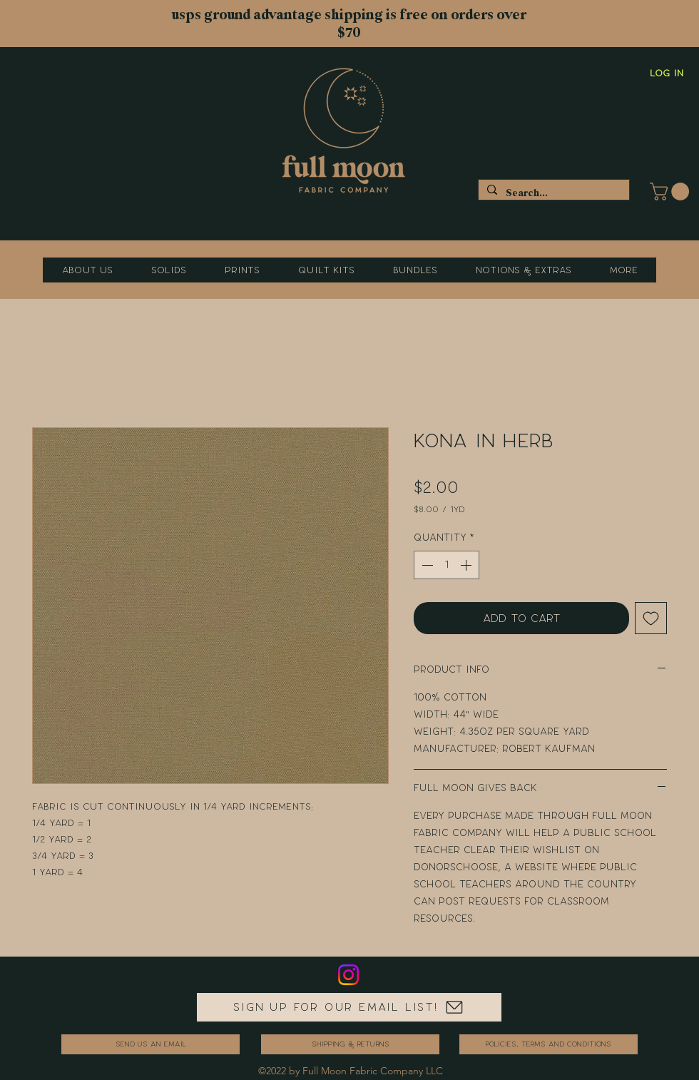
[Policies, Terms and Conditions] (548, 1044)
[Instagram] (348, 975)
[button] (671, 191)
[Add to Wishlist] (651, 618)
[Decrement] (426, 565)
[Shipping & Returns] (350, 1044)
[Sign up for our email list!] (349, 1007)
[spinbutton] (446, 565)
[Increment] (467, 565)
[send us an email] (150, 1044)
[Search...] (552, 193)
